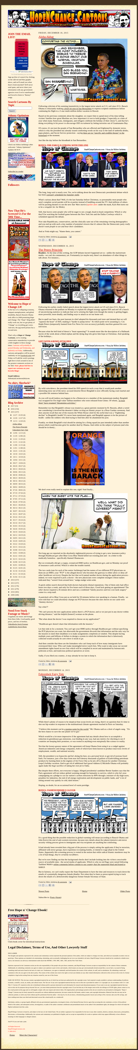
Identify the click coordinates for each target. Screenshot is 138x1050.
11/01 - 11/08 (18, 448)
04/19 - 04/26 (18, 532)
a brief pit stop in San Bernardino (77, 108)
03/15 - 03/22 (18, 547)
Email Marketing (19, 74)
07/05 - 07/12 (18, 499)
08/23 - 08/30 (18, 478)
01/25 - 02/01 (18, 568)
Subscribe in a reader (15, 171)
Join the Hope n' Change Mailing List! (21, 49)
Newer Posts (43, 891)
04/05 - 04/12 (18, 538)
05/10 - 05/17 (18, 523)
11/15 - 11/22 (18, 442)
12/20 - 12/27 (18, 418)
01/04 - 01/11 (18, 577)
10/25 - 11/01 (18, 451)
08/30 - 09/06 (18, 475)
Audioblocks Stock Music (17, 627)
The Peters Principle (20, 427)
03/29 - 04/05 (18, 541)
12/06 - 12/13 (18, 433)
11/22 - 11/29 (18, 439)
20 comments (62, 882)
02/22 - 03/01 (18, 556)
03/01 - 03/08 (18, 553)
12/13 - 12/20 (18, 421)
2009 (13, 595)
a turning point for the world (76, 729)
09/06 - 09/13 (18, 472)
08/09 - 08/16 (18, 484)
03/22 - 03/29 (18, 544)
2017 (13, 406)
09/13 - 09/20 (18, 469)
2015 (13, 412)
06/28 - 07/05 (18, 502)
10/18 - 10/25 (18, 454)
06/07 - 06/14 (18, 511)
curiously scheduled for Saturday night (62, 195)
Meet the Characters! (28, 1035)
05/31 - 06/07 (18, 514)
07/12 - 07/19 (18, 496)
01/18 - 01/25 (18, 571)
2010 (13, 592)
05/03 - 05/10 (18, 526)
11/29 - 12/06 (18, 436)
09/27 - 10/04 (18, 463)
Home (84, 891)
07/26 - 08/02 (18, 490)
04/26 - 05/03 (18, 529)
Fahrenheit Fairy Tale (20, 430)
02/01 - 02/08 (18, 565)
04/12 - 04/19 (18, 535)
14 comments (62, 237)
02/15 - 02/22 (18, 559)
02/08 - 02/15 (18, 562)
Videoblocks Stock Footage (18, 624)
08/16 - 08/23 (18, 481)
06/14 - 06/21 (18, 508)
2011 (13, 589)
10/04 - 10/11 (18, 460)
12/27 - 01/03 (18, 415)
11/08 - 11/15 (18, 445)
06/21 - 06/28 (18, 505)
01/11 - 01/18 (18, 574)
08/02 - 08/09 (18, 487)
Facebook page (26, 355)
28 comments (62, 661)
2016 (13, 409)
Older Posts (125, 891)
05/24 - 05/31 (18, 517)
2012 (13, 586)
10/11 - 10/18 (18, 457)
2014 (13, 580)
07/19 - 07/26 (18, 493)
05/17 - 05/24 (18, 520)
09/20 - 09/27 (18, 466)
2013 (13, 583)
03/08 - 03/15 (18, 550)
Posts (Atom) (55, 897)
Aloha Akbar (17, 424)
